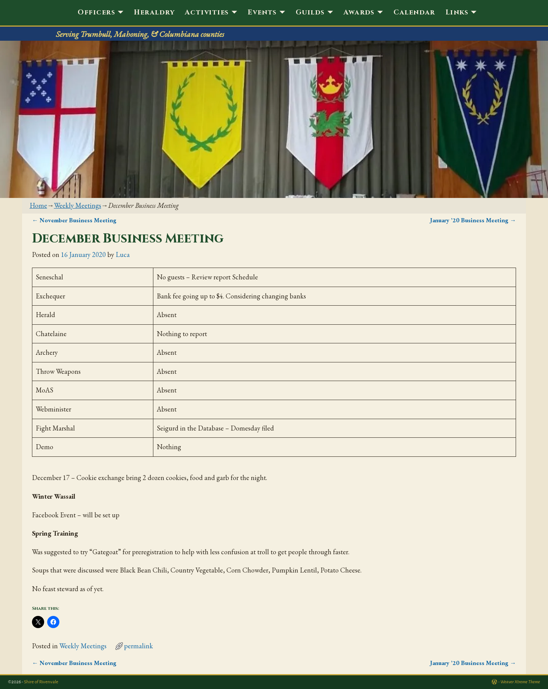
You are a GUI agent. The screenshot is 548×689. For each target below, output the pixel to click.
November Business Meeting (74, 220)
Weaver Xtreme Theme (520, 681)
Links (457, 12)
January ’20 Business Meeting (473, 220)
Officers (96, 12)
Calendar (414, 12)
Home (38, 205)
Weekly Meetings (77, 205)
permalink (138, 645)
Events (262, 12)
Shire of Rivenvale (41, 681)
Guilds (310, 12)
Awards (359, 12)
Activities (207, 12)
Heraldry (154, 12)
